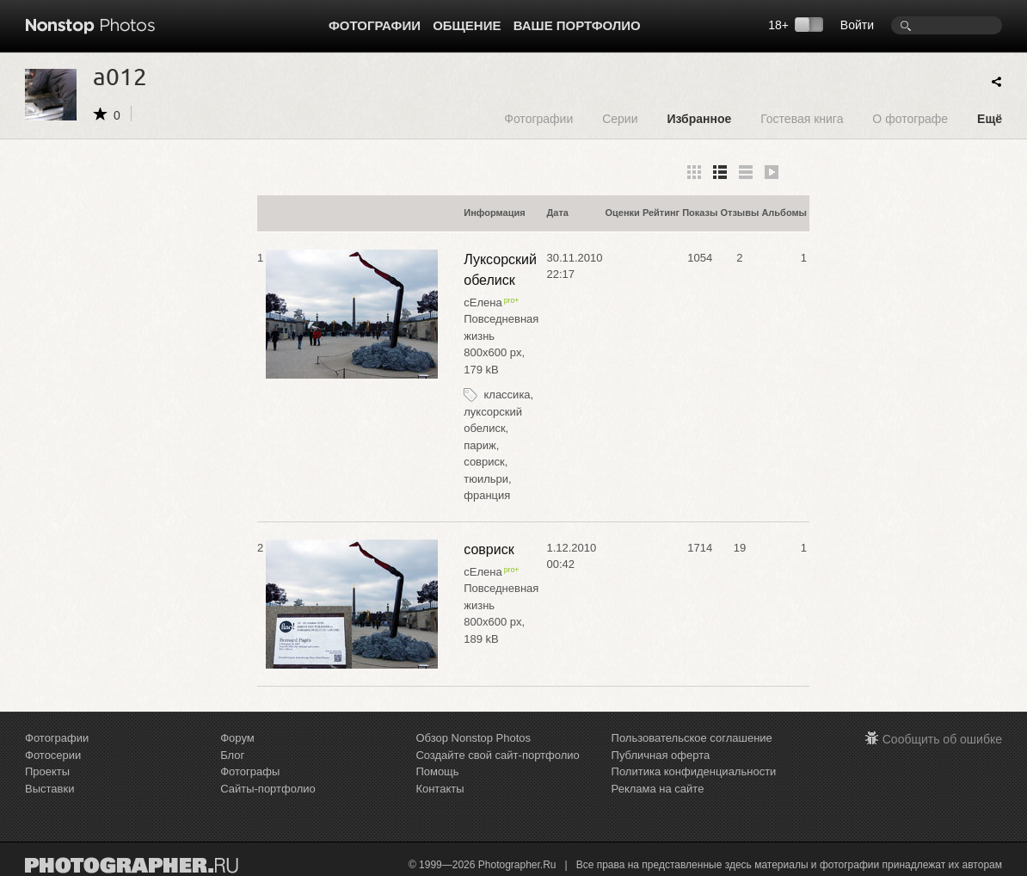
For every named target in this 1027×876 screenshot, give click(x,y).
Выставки (49, 788)
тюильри (486, 478)
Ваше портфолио (577, 25)
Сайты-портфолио (268, 788)
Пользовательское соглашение (692, 737)
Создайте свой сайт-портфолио (497, 755)
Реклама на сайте (658, 788)
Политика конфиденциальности (694, 771)
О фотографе (910, 118)
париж (479, 445)
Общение (467, 25)
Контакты (439, 788)
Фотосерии (53, 755)
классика (506, 394)
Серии (619, 118)
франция (487, 495)
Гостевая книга (801, 118)
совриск (484, 461)
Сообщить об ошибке (942, 739)
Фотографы (250, 771)
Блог (232, 755)
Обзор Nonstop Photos (473, 737)
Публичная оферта (661, 755)
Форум (237, 737)
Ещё (989, 118)
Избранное (699, 118)
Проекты (47, 771)
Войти (857, 25)
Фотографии (375, 25)
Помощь (436, 771)
